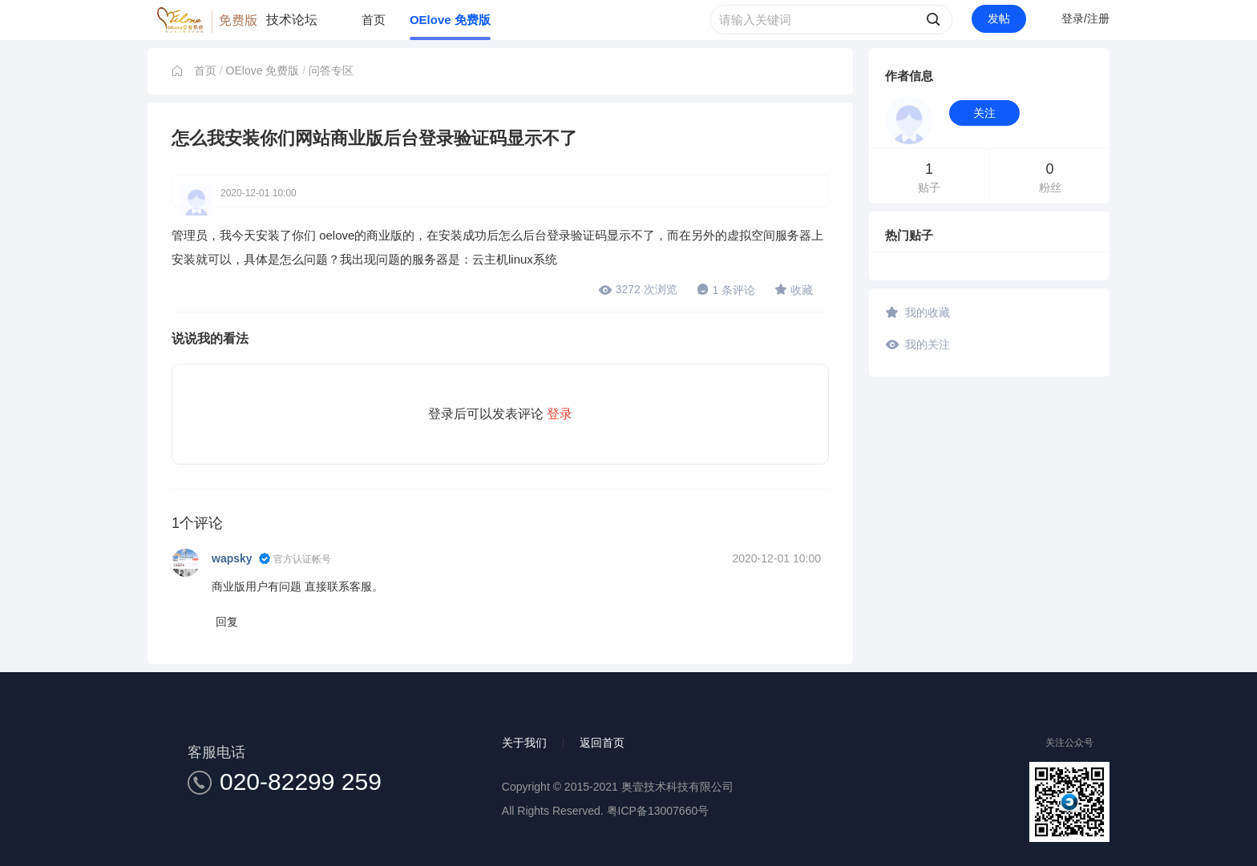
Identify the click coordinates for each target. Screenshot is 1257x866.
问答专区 (331, 70)
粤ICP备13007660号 (658, 810)
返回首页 (602, 742)
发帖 (999, 18)
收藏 (793, 289)
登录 (559, 414)
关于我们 (524, 742)
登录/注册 (1085, 18)
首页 (374, 19)
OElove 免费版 (450, 19)
